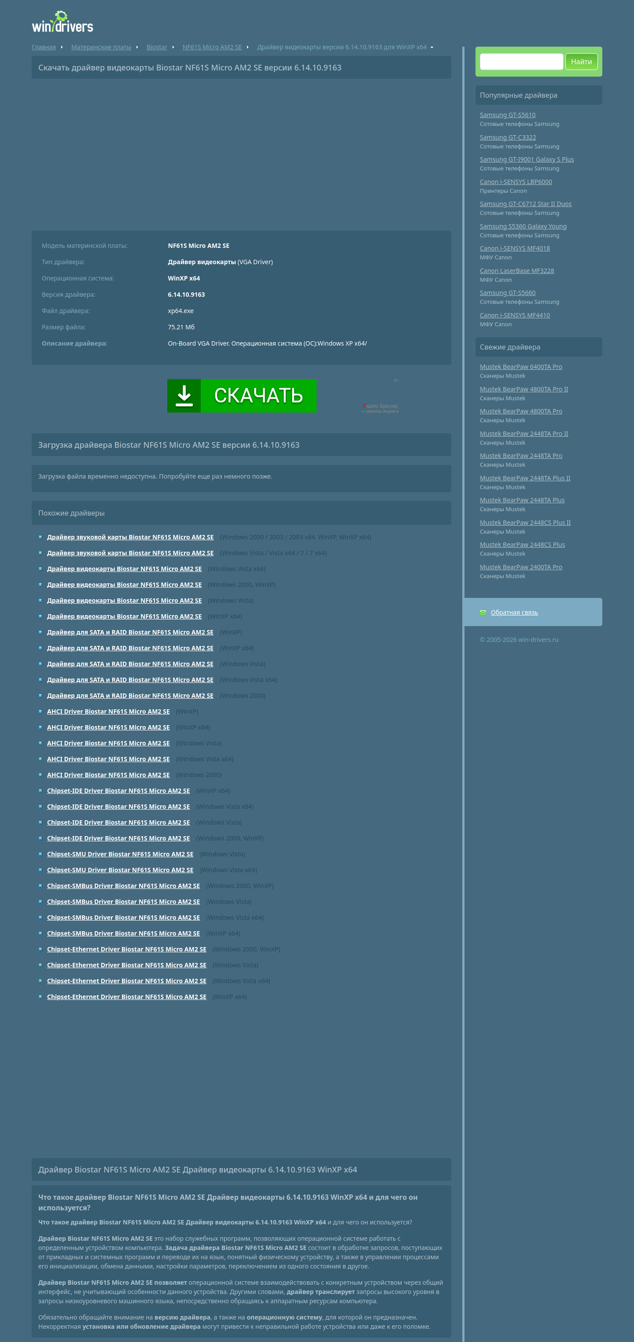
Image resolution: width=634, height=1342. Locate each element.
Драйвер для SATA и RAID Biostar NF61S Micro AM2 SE (130, 632)
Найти (581, 61)
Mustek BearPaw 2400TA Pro (521, 567)
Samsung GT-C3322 (508, 137)
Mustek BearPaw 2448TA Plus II (525, 478)
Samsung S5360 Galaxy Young (523, 226)
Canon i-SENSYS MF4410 (515, 315)
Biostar (157, 47)
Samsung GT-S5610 (508, 115)
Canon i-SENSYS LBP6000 (516, 181)
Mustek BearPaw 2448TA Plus (522, 500)
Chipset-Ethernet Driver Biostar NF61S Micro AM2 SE (126, 949)
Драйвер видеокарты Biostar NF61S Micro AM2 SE (124, 568)
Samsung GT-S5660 (508, 292)
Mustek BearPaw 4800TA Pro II (524, 389)
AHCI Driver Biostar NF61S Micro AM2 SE (108, 711)
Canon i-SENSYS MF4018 (515, 248)
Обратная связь (514, 612)
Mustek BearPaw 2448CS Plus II (525, 522)
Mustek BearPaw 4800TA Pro (521, 411)
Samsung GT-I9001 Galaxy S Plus (527, 159)
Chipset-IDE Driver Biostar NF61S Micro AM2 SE (118, 790)
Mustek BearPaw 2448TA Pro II (524, 433)
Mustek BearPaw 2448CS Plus (522, 544)
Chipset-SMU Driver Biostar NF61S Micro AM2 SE (120, 854)
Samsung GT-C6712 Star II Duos (526, 203)
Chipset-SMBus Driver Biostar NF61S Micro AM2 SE (123, 885)
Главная (44, 47)
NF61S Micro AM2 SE (212, 47)
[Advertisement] (241, 151)
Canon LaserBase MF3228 (517, 270)
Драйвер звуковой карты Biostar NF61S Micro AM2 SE (130, 537)
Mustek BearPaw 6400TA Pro (521, 366)
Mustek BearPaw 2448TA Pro (521, 455)
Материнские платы (101, 47)
